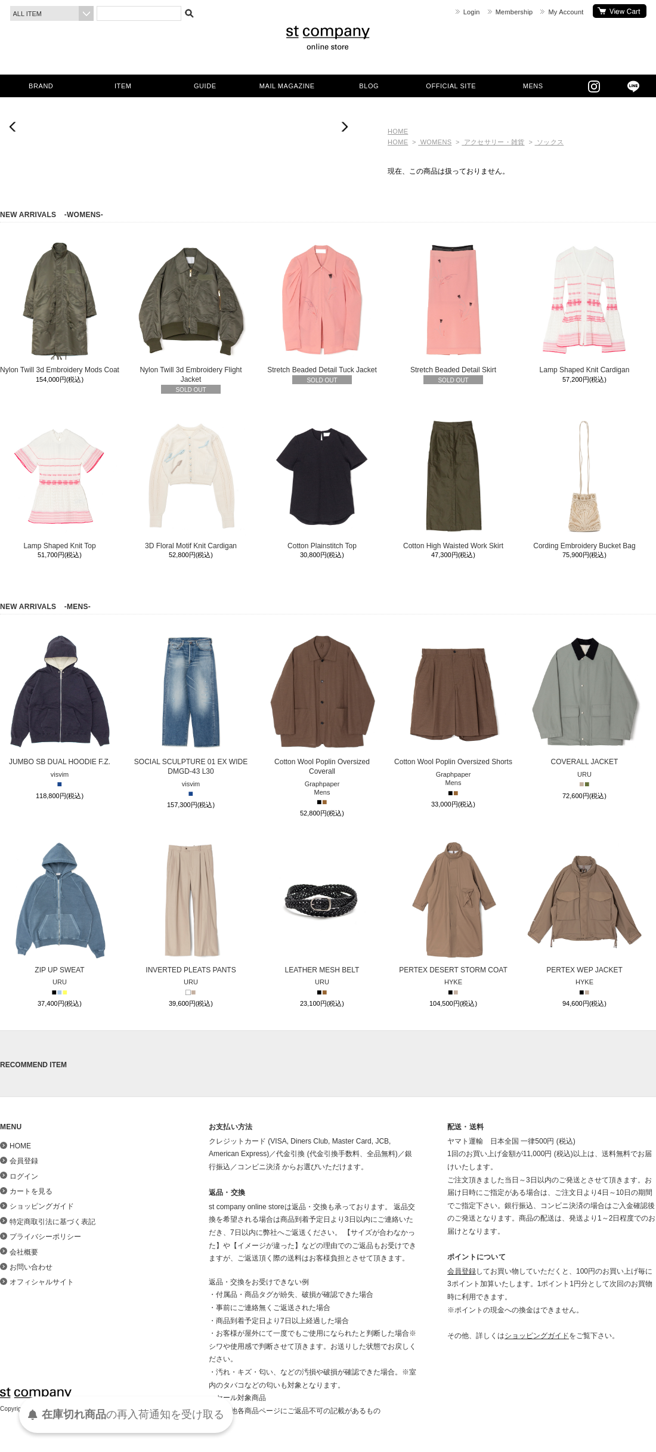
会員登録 (24, 1161)
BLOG (369, 85)
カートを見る (619, 11)
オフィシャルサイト (42, 1282)
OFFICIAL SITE (451, 85)
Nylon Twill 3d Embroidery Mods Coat (59, 307)
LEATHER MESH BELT (322, 907)
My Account (565, 12)
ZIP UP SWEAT (59, 907)
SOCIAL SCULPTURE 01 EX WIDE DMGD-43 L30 (190, 704)
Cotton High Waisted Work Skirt (453, 483)
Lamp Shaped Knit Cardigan (584, 307)
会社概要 (24, 1252)
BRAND (41, 85)
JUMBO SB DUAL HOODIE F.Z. (59, 699)
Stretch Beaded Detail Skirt (453, 307)
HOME (398, 131)
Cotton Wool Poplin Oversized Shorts (453, 699)
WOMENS (434, 142)
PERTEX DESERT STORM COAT (453, 907)
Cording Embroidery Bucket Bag (584, 483)
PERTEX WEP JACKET (584, 907)
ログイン (24, 1176)
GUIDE (205, 85)
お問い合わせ (31, 1267)
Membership (514, 12)
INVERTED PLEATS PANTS (190, 907)
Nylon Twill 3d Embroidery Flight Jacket (190, 312)
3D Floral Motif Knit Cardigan (190, 483)
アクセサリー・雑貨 (493, 142)
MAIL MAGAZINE (287, 85)
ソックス (549, 142)
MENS (533, 85)
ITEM (123, 85)
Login (471, 12)
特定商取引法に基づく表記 (52, 1222)
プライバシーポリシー (45, 1236)
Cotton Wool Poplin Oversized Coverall (322, 704)
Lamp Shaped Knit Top (59, 483)
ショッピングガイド (42, 1206)
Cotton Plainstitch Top (322, 483)
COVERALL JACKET (584, 699)
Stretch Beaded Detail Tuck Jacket (322, 307)
